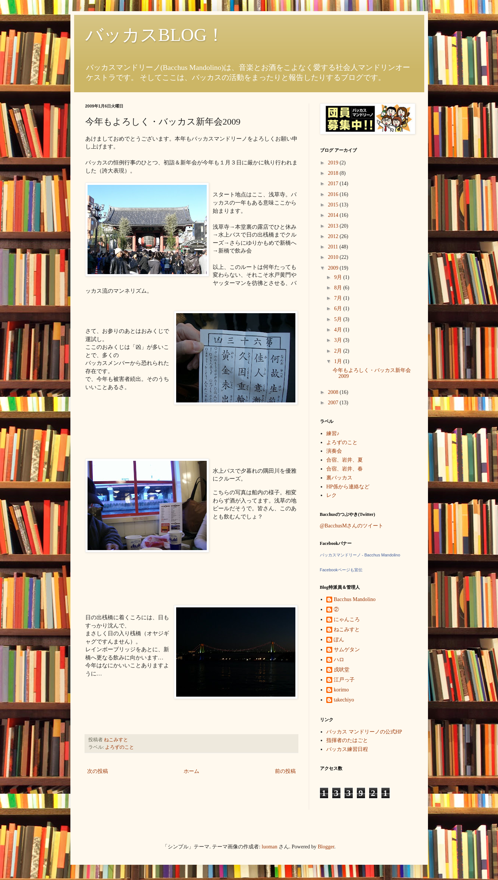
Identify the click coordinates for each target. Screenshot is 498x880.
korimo (341, 690)
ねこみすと (347, 629)
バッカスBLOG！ (155, 35)
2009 (334, 268)
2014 (334, 215)
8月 (338, 287)
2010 (334, 257)
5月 (338, 319)
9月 (338, 277)
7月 (338, 298)
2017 (334, 183)
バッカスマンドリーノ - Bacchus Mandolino (360, 555)
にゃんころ (347, 619)
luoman (269, 847)
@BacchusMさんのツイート (352, 526)
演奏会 (334, 451)
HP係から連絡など (347, 486)
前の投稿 (285, 771)
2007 (334, 402)
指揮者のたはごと (347, 740)
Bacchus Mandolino (354, 599)
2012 (334, 236)
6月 (338, 308)
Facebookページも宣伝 (341, 570)
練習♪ (332, 433)
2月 (338, 351)
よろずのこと (119, 747)
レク (331, 495)
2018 (334, 173)
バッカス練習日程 (347, 749)
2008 (334, 392)
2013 (334, 226)
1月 (338, 361)
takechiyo (344, 700)
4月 (338, 330)
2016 (334, 194)
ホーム (191, 771)
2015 (334, 205)
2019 (334, 163)
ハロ (339, 659)
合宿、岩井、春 (344, 469)
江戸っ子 (344, 680)
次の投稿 (97, 771)
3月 (338, 340)
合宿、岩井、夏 (344, 460)
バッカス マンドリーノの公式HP (364, 732)
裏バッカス (339, 478)
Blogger (326, 847)
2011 (333, 247)
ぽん (339, 639)
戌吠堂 (341, 669)
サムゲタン (347, 649)
